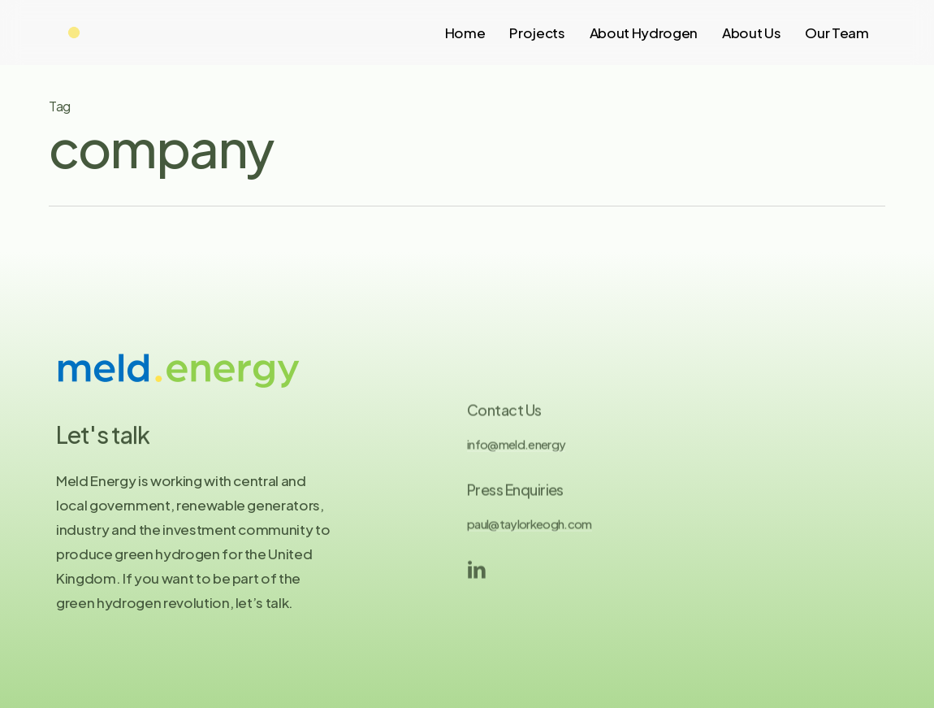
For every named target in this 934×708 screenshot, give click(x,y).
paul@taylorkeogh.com (529, 530)
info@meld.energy (516, 451)
